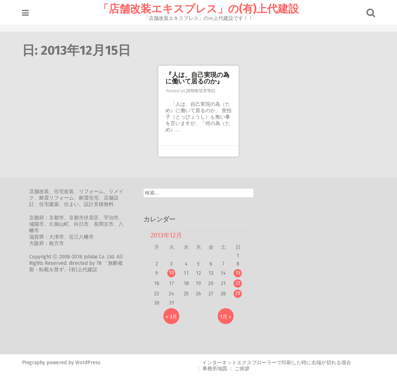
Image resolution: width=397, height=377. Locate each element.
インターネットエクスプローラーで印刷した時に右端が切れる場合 (276, 363)
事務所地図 (214, 369)
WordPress (87, 363)
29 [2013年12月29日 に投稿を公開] (237, 293)
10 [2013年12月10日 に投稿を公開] (171, 273)
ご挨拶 (242, 369)
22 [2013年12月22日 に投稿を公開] (237, 283)
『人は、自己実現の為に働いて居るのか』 (197, 78)
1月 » (226, 317)
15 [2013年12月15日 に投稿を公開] (237, 273)
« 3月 (171, 317)
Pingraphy (33, 363)
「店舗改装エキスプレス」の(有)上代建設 (198, 8)
